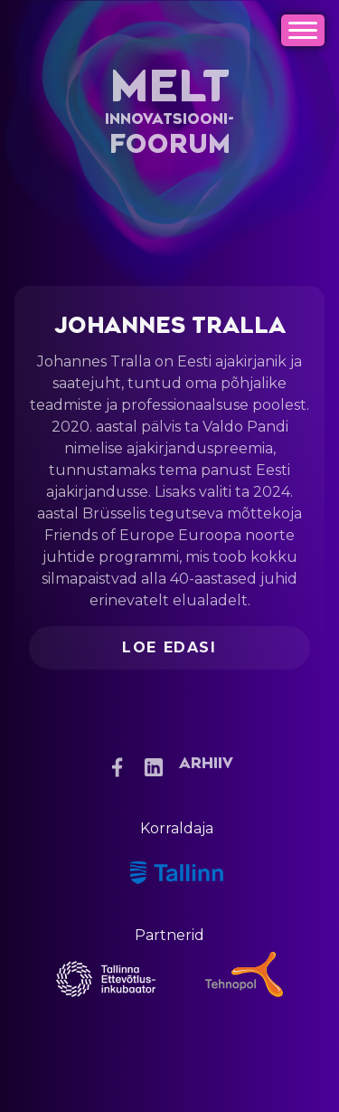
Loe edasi (169, 647)
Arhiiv (206, 764)
